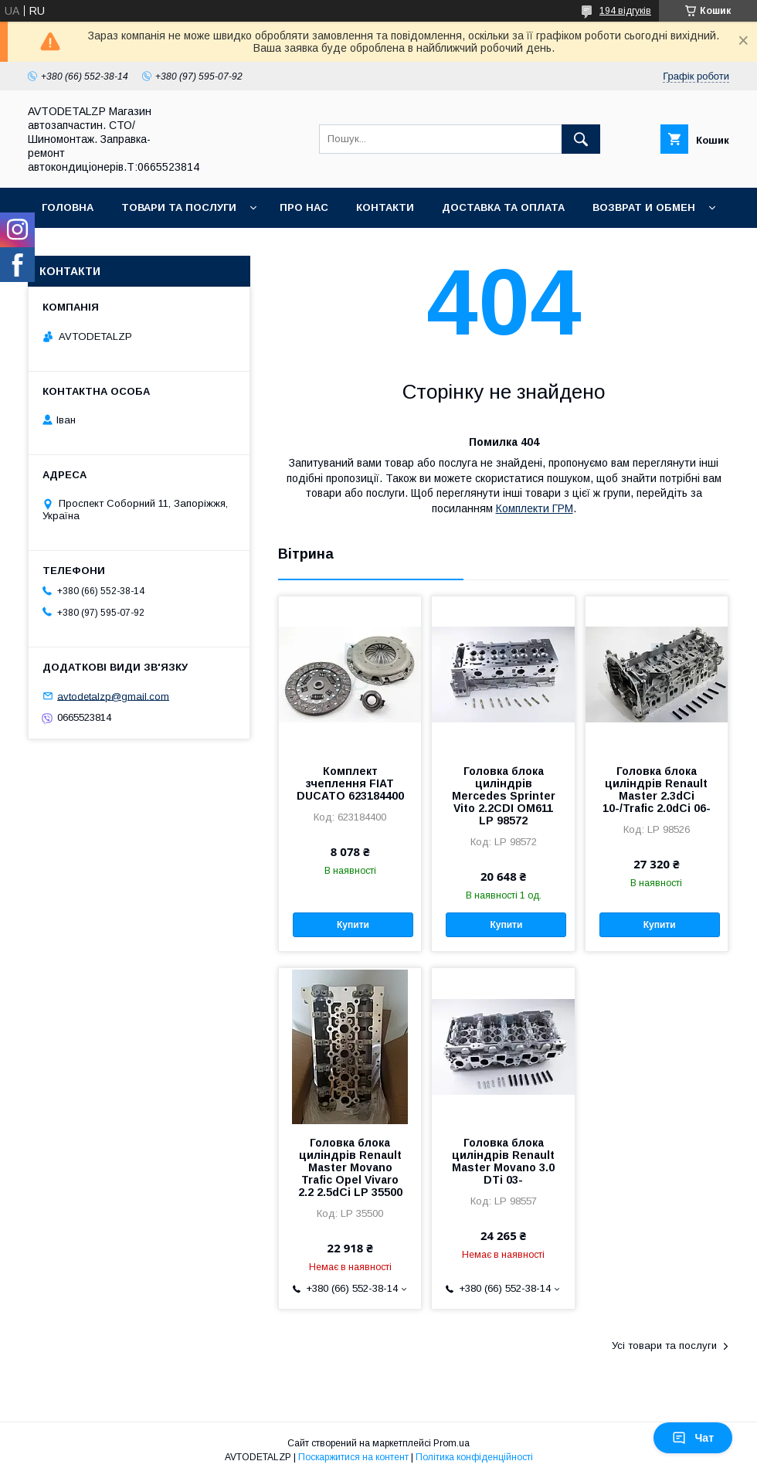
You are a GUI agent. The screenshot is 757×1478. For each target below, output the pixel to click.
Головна (67, 207)
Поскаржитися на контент (353, 1457)
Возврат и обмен (643, 207)
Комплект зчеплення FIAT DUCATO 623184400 (350, 783)
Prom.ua (451, 1443)
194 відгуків (625, 10)
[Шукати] (581, 139)
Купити (353, 924)
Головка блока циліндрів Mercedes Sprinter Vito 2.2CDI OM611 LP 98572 (503, 796)
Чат (693, 1438)
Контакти (385, 207)
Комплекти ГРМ (534, 508)
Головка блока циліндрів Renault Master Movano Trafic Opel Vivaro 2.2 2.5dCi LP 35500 (350, 1167)
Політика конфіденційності (474, 1457)
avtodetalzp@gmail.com (113, 696)
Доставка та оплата (503, 207)
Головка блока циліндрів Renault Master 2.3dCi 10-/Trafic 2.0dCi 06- (657, 789)
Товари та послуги (178, 207)
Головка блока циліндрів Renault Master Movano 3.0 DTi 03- (503, 1161)
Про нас (304, 207)
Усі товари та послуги (664, 1345)
